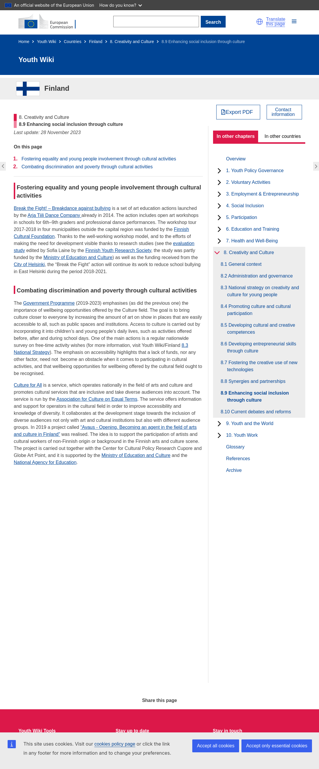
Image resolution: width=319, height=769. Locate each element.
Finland (95, 41)
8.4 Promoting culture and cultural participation (259, 310)
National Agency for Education (45, 462)
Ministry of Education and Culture (77, 257)
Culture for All (28, 385)
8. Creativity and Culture (132, 41)
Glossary (235, 446)
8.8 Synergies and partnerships (256, 381)
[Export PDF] (238, 112)
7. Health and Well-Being (252, 240)
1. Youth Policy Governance (255, 170)
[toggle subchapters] (219, 171)
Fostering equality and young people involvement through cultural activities (98, 158)
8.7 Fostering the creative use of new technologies (262, 366)
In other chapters (236, 136)
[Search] (156, 21)
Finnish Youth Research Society (118, 250)
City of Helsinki (29, 264)
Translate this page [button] (275, 21)
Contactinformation (283, 112)
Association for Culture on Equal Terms (96, 399)
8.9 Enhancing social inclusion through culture (258, 397)
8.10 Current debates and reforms (259, 411)
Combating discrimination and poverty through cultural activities (86, 166)
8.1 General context (244, 264)
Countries (72, 41)
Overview (236, 158)
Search (213, 22)
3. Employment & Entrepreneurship (262, 193)
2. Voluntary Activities (248, 182)
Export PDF (239, 112)
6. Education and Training (252, 229)
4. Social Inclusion (245, 205)
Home (23, 41)
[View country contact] (284, 112)
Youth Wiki (46, 41)
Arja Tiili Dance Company (54, 215)
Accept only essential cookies (276, 745)
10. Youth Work (242, 435)
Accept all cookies (215, 745)
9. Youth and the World (249, 423)
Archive (233, 470)
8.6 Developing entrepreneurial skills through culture (261, 347)
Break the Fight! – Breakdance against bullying (62, 208)
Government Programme (49, 303)
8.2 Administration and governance (260, 275)
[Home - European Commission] (50, 21)
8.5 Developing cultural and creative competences (261, 329)
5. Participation (241, 217)
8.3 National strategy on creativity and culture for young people (263, 291)
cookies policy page (114, 743)
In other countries (283, 136)
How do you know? (121, 5)
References (238, 458)
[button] (259, 21)
